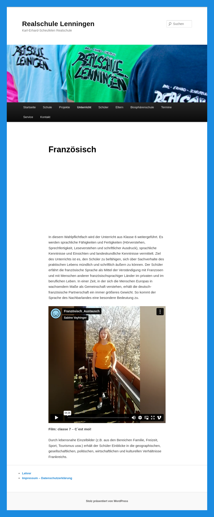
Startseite (29, 107)
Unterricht (84, 107)
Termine (166, 107)
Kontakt (45, 117)
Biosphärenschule (142, 107)
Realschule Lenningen (58, 23)
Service (28, 117)
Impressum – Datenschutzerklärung (47, 478)
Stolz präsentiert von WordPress (107, 501)
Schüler (103, 107)
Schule (47, 107)
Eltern (119, 107)
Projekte (64, 107)
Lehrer (26, 473)
